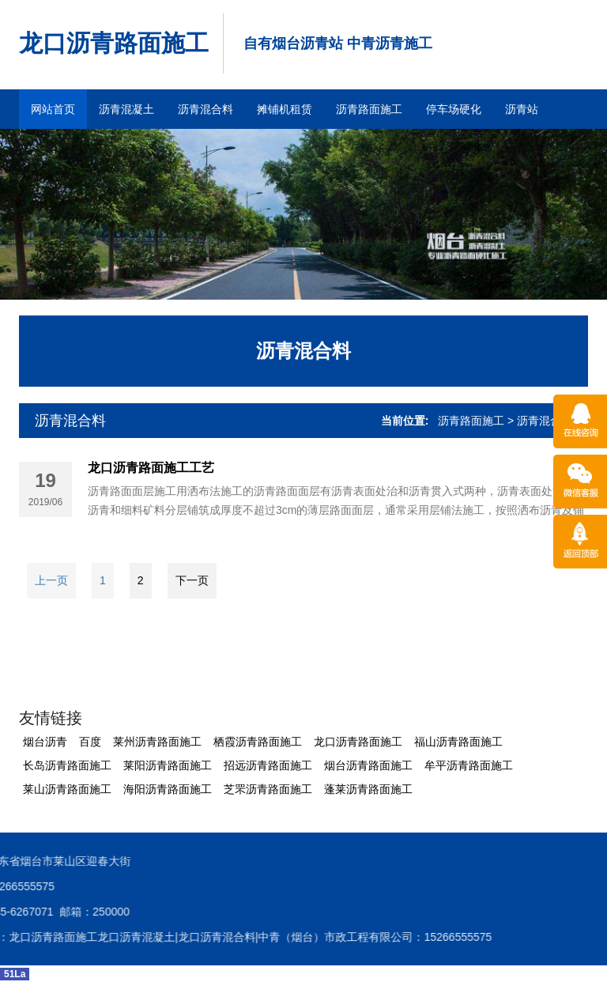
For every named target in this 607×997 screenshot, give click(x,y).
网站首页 (53, 109)
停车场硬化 (453, 109)
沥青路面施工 (369, 109)
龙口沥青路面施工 (114, 43)
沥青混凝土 (126, 109)
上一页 (51, 580)
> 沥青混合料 (539, 420)
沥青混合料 (205, 109)
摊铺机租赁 (284, 109)
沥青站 (521, 109)
